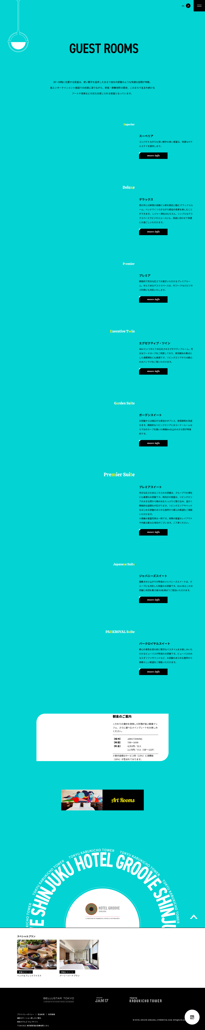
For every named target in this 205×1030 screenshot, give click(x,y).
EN (183, 5)
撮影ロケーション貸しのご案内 (29, 1018)
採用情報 (51, 1014)
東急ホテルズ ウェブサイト (27, 1021)
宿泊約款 (41, 1014)
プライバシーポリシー (25, 1014)
